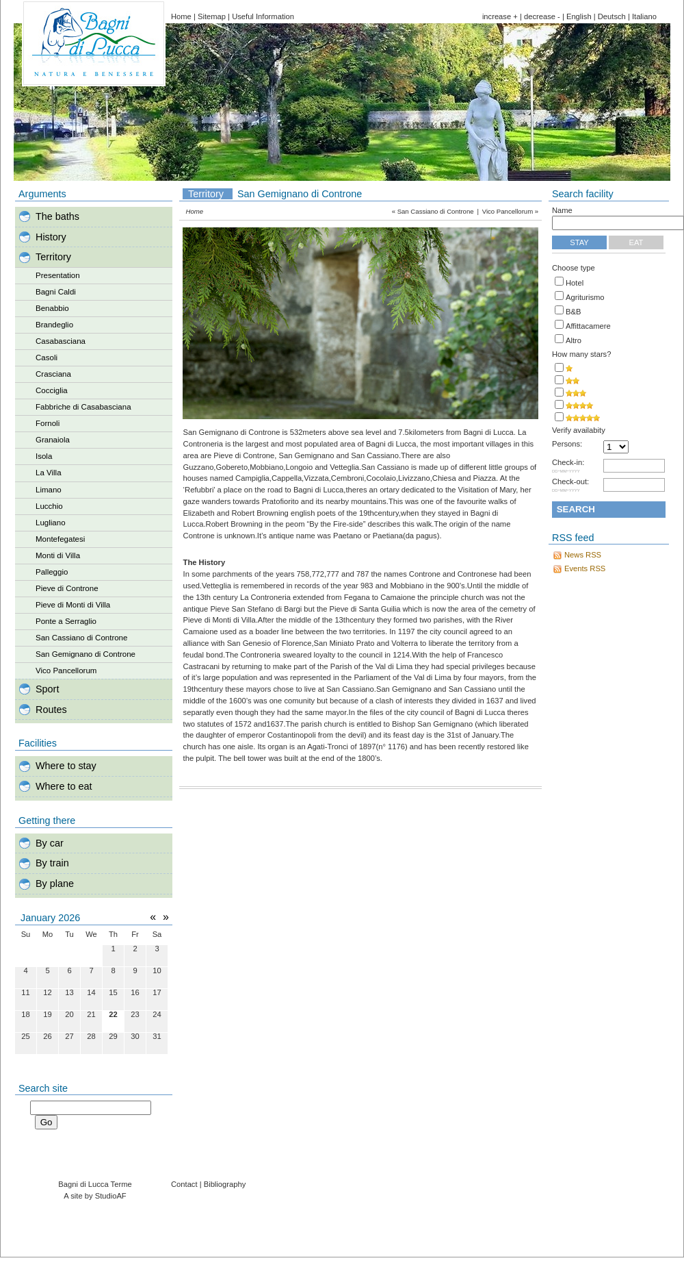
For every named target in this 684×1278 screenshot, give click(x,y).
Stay (579, 242)
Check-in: (568, 466)
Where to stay (66, 765)
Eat (636, 242)
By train (52, 862)
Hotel (574, 283)
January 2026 (50, 917)
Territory (53, 256)
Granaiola (53, 440)
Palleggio (52, 572)
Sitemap (212, 16)
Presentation (58, 275)
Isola (44, 456)
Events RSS (584, 568)
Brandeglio (54, 325)
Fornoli (48, 423)
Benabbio (52, 308)
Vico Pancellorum (66, 670)
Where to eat (64, 786)
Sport (47, 689)
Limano (49, 490)
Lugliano (51, 522)
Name (562, 210)
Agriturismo (585, 297)
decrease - (542, 16)
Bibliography (225, 1184)
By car (50, 843)
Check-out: (570, 485)
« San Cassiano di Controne (433, 211)
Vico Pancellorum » (510, 211)
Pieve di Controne (67, 588)
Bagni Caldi (56, 292)
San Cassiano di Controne (81, 638)
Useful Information (263, 16)
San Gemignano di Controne (85, 654)
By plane (55, 883)
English (579, 16)
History (51, 236)
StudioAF (111, 1196)
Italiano (644, 16)
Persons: (567, 444)
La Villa (49, 472)
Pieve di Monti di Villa (73, 605)
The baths (57, 216)
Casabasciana (61, 341)
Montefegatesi (60, 539)
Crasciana (53, 374)
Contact (184, 1184)
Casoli (46, 357)
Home (181, 16)
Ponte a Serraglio (66, 621)
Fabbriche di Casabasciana (83, 407)
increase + (500, 16)
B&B (573, 312)
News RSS (582, 555)
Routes (51, 709)
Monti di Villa (58, 555)
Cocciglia (52, 390)
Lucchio (49, 506)
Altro (573, 340)
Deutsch (612, 16)
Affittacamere (588, 326)
